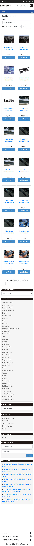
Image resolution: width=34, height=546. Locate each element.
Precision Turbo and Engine (10, 329)
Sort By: (10, 26)
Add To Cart (8, 57)
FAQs (4, 428)
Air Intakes (5, 344)
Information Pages (8, 418)
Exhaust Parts (6, 365)
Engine (4, 313)
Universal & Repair (7, 399)
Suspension (5, 388)
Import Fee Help (7, 426)
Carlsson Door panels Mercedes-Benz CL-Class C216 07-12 (24, 263)
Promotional (6, 331)
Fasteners (5, 318)
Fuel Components (7, 370)
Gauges (4, 373)
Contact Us (5, 421)
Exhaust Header (7, 315)
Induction (5, 323)
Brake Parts (5, 349)
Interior (4, 375)
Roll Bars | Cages (7, 386)
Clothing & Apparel (8, 310)
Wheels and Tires (7, 396)
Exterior (4, 368)
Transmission (6, 391)
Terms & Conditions (8, 423)
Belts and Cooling (7, 305)
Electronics (5, 357)
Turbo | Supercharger (8, 394)
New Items (5, 326)
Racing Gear (6, 381)
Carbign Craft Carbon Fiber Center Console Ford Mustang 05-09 (24, 79)
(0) (30, 1)
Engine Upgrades (7, 362)
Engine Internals (7, 360)
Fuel (3, 321)
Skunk (4, 336)
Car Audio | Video (7, 308)
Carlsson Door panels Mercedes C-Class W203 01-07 (24, 233)
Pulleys (4, 378)
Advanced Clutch (7, 302)
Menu (4, 12)
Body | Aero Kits (7, 352)
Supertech (5, 339)
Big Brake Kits (6, 347)
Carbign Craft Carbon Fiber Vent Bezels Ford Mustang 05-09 (9, 110)
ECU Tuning (5, 355)
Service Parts (6, 334)
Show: (24, 26)
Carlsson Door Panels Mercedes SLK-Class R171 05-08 (9, 263)
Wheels (4, 342)
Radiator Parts (6, 383)
